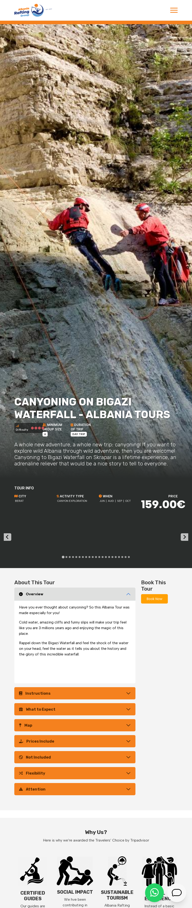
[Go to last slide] (7, 537)
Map (25, 725)
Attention (32, 789)
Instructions (34, 693)
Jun (102, 501)
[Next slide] (184, 537)
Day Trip (78, 434)
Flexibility (32, 773)
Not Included (35, 757)
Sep (119, 501)
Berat (19, 501)
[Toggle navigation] (174, 10)
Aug (111, 501)
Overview (31, 594)
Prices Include (36, 741)
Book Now (154, 598)
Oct (128, 501)
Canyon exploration (72, 501)
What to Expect (37, 709)
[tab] (63, 557)
